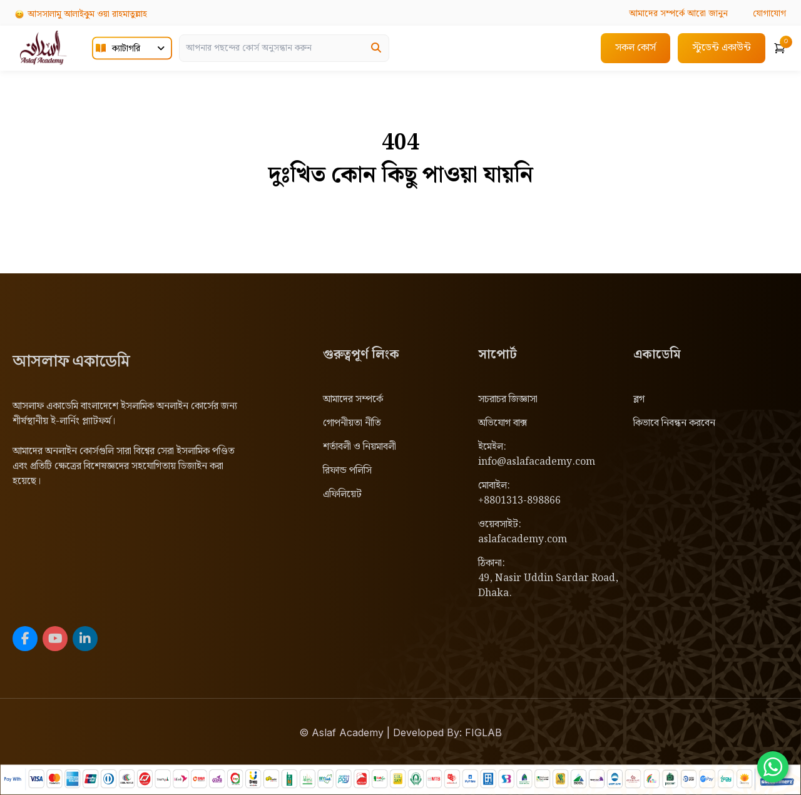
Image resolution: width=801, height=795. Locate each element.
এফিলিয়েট (342, 494)
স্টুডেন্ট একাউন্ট (721, 47)
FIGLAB (483, 732)
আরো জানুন (677, 14)
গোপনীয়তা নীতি (352, 423)
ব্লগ (639, 399)
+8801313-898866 (519, 501)
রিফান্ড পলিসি (347, 471)
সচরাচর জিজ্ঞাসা (508, 399)
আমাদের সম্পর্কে (353, 399)
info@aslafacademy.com (536, 462)
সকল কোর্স (635, 47)
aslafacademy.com (522, 539)
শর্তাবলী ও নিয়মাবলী (359, 447)
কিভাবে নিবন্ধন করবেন (674, 423)
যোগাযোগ (769, 14)
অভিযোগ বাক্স (502, 423)
